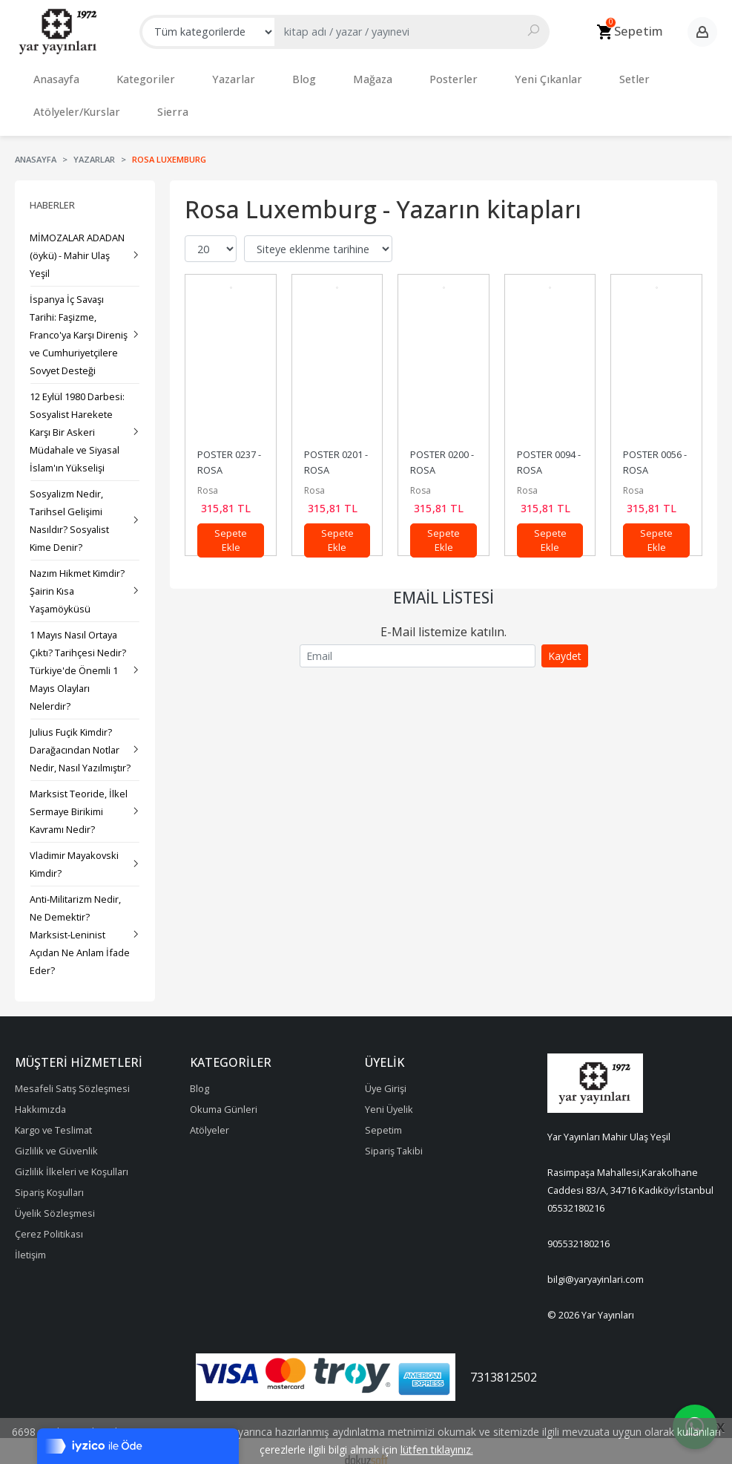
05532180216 (575, 1193)
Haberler (52, 190)
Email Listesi (443, 582)
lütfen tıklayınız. (436, 1449)
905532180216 (578, 1228)
